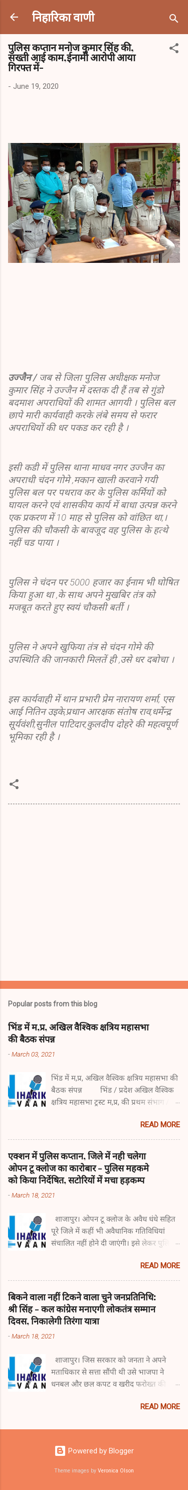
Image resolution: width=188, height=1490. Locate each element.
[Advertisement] (94, 894)
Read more (160, 1124)
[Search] (174, 20)
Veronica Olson (116, 1470)
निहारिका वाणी (63, 17)
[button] (174, 50)
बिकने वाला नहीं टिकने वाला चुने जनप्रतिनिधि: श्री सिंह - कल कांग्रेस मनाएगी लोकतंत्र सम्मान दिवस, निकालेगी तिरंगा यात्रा (82, 1309)
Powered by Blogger (94, 1450)
